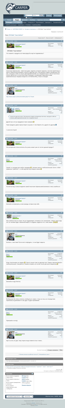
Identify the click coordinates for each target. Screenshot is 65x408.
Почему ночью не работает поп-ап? (29, 354)
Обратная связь (49, 396)
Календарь (24, 22)
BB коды (24, 376)
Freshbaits (28, 24)
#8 (61, 195)
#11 (61, 251)
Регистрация (57, 15)
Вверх (61, 350)
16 (61, 92)
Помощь (49, 15)
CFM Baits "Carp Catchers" (16, 35)
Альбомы (32, 20)
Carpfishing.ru (21, 24)
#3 (61, 85)
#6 (61, 156)
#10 (61, 231)
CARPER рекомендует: (11, 24)
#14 (61, 309)
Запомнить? (29, 17)
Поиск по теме (49, 38)
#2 (61, 62)
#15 (61, 329)
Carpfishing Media (36, 24)
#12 (61, 272)
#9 (61, 212)
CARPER (56, 396)
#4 (61, 105)
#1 (61, 41)
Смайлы (24, 377)
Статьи (9, 20)
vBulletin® (34, 403)
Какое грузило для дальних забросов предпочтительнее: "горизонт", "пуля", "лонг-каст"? (29, 366)
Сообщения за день (10, 22)
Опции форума (39, 22)
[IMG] (23, 379)
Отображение (58, 38)
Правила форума (26, 385)
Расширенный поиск (58, 22)
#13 (61, 290)
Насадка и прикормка (30, 29)
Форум (17, 20)
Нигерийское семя (44, 354)
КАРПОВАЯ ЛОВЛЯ (17, 29)
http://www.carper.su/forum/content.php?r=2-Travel (20, 96)
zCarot (36, 405)
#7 (61, 177)
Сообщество (31, 22)
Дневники (25, 20)
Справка (18, 22)
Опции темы (41, 38)
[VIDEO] (24, 381)
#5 (61, 138)
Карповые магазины (43, 20)
